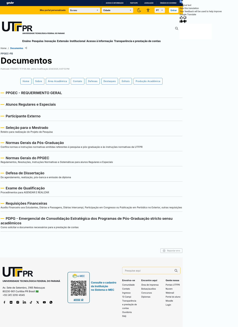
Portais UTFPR (173, 284)
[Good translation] (181, 19)
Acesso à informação (115, 3)
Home (3, 48)
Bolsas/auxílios (148, 288)
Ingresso (126, 292)
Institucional (77, 41)
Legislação (148, 3)
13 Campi (126, 296)
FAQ (124, 316)
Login (168, 304)
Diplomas (145, 296)
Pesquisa (37, 41)
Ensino (26, 41)
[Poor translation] (185, 19)
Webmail (170, 292)
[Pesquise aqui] (148, 270)
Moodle (169, 300)
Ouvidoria (127, 312)
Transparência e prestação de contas (137, 41)
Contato (126, 288)
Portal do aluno (173, 296)
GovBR (10, 3)
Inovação (50, 41)
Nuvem (169, 288)
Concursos (146, 292)
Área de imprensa (150, 284)
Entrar (174, 10)
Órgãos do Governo (168, 3)
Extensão (63, 41)
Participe (134, 3)
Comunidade (128, 284)
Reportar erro (171, 250)
